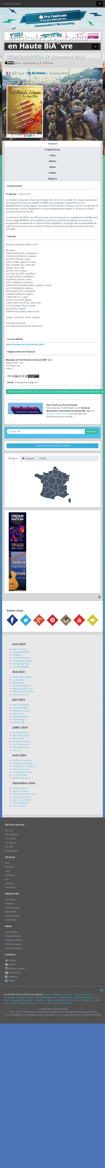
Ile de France (36, 73)
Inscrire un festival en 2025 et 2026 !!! (52, 445)
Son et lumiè (18, 738)
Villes (42, 458)
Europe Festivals (13, 936)
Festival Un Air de (20, 694)
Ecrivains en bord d (21, 741)
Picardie (14, 1003)
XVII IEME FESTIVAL (21, 658)
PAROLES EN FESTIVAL (23, 691)
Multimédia (10, 919)
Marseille (9, 867)
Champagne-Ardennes (45, 997)
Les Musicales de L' (21, 744)
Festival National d (21, 652)
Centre (30, 997)
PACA (55, 1003)
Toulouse (9, 883)
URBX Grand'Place (21, 704)
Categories (29, 458)
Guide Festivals (11, 3)
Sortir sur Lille (44, 1003)
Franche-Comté (65, 997)
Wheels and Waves (21, 710)
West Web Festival (21, 735)
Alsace (48, 994)
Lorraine (49, 1000)
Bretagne (20, 997)
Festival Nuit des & (21, 778)
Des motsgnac (19, 805)
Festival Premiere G (21, 685)
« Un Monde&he (20, 707)
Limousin (39, 1000)
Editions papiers (12, 907)
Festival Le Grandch (21, 797)
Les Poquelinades (20, 666)
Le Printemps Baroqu (22, 660)
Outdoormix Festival (21, 677)
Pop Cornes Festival (21, 800)
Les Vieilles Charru (20, 732)
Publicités (9, 903)
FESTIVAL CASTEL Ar (22, 760)
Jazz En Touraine (20, 791)
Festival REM (18, 682)
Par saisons (10, 838)
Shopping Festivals (14, 940)
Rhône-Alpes (66, 1003)
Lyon (7, 871)
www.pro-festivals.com (57, 413)
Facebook (11, 976)
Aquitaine (57, 994)
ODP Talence (18, 713)
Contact (10, 964)
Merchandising (12, 915)
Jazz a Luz (17, 750)
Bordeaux (9, 875)
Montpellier (10, 887)
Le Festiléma (18, 680)
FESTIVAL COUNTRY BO (23, 794)
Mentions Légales (15, 968)
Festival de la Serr (20, 747)
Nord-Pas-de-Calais (79, 1000)
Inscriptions (10, 899)
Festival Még (18, 719)
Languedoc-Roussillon (22, 1000)
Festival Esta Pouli (20, 663)
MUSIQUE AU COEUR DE (24, 766)
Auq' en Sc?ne (18, 649)
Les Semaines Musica (22, 772)
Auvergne (67, 994)
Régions (13, 458)
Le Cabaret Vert (19, 775)
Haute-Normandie (82, 997)
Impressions (11, 911)
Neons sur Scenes (20, 769)
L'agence (11, 960)
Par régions (10, 842)
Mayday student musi (22, 688)
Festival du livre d (20, 788)
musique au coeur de (22, 763)
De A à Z (9, 830)
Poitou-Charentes (28, 1003)
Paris (7, 862)
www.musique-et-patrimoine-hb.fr (25, 344)
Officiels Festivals (13, 944)
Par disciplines (11, 834)
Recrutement (13, 972)
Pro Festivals (11, 931)
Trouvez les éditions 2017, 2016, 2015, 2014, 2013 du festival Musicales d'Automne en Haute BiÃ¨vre (55, 391)
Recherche (92, 431)
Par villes (9, 846)
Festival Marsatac (20, 716)
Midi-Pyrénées (61, 1000)
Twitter (10, 980)
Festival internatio (20, 802)
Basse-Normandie (82, 994)
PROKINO (17, 655)
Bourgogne (9, 997)
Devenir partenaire (14, 948)
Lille (7, 879)
